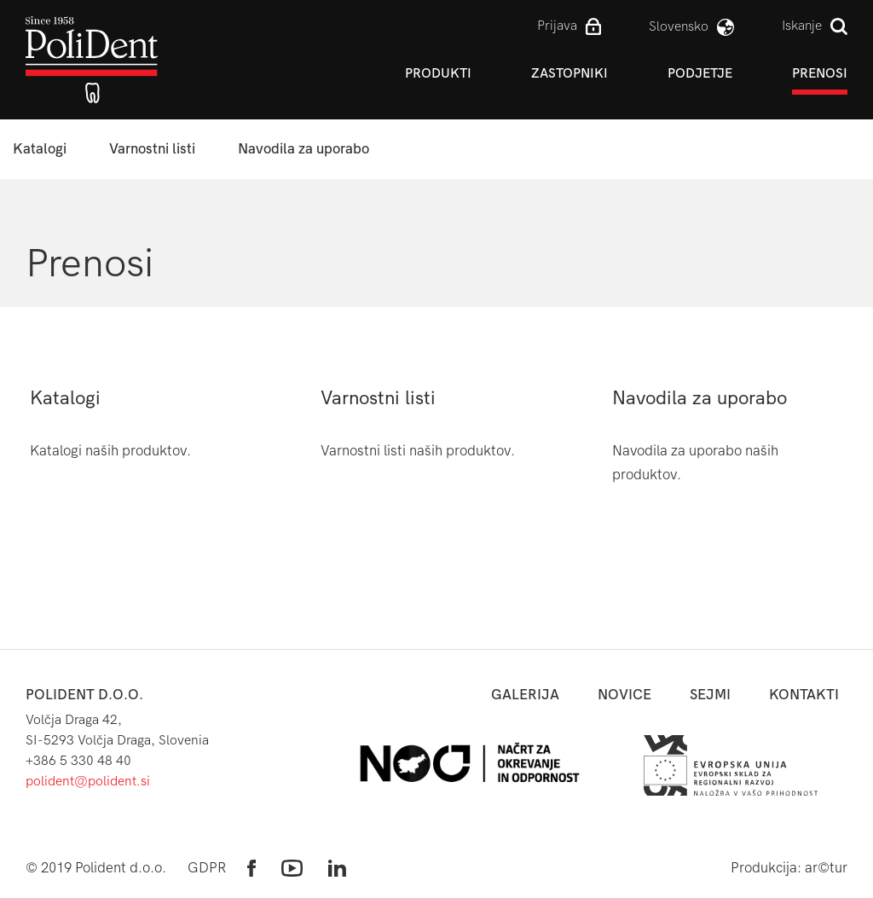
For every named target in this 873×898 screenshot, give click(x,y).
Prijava (557, 25)
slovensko (678, 26)
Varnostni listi (152, 149)
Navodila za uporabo (303, 149)
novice (624, 695)
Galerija (525, 695)
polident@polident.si (88, 780)
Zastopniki (569, 73)
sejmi (710, 695)
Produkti (438, 73)
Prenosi (819, 73)
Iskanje (802, 25)
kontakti (804, 695)
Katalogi (39, 149)
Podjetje (700, 73)
